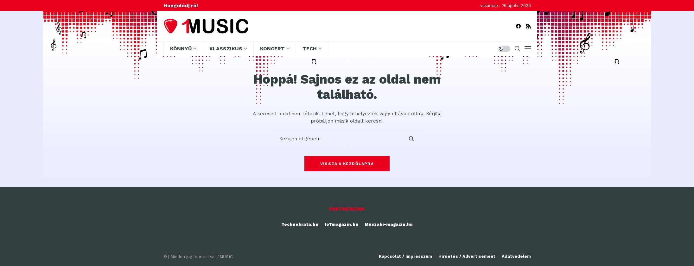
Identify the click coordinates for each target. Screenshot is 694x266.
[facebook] (518, 26)
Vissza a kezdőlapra (347, 164)
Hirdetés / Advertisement (466, 256)
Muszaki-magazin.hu (389, 224)
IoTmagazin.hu (341, 224)
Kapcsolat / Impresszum (405, 256)
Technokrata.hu (299, 224)
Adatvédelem (516, 256)
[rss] (528, 26)
